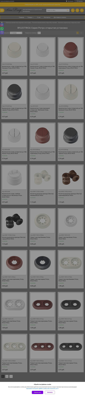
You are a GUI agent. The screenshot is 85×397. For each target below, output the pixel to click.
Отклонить (50, 392)
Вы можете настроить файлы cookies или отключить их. (42, 388)
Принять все (37, 392)
